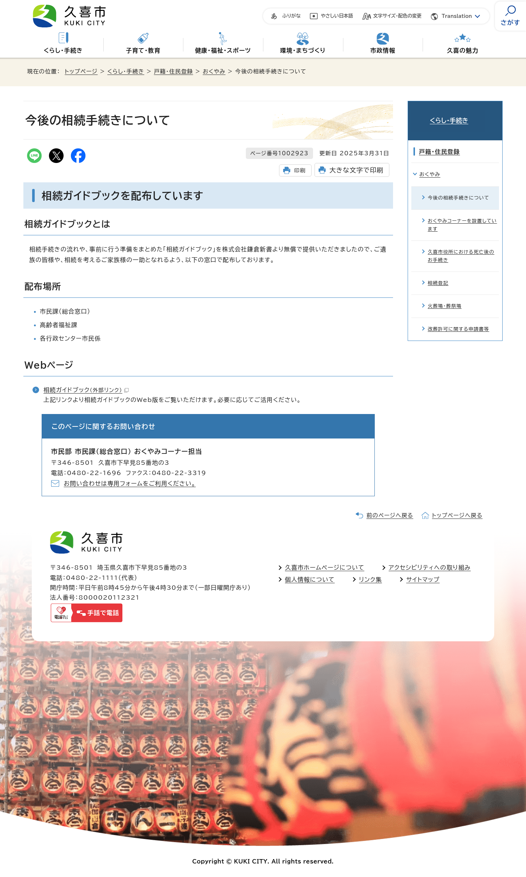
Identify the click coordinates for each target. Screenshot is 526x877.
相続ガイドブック (86, 390)
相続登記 (438, 272)
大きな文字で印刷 (356, 170)
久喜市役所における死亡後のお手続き (461, 245)
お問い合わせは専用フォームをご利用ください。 (130, 483)
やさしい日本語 (337, 16)
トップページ (81, 71)
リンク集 (370, 579)
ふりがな (291, 16)
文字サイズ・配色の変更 (397, 16)
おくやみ (214, 71)
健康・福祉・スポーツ (223, 50)
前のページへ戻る (389, 515)
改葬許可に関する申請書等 (458, 318)
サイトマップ (422, 579)
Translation (457, 16)
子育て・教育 (143, 50)
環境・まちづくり (303, 50)
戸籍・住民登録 (173, 71)
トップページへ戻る (457, 515)
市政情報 (383, 50)
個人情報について (310, 579)
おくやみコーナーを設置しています (462, 214)
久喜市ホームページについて (324, 567)
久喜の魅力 (463, 50)
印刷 (299, 170)
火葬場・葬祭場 (445, 295)
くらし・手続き (63, 50)
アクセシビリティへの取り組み (430, 567)
